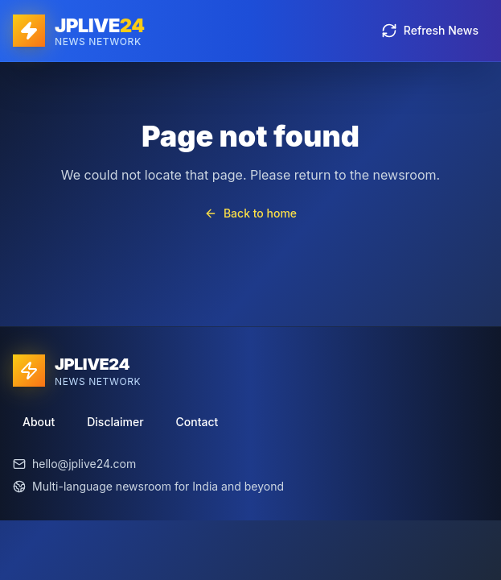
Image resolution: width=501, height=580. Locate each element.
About (39, 422)
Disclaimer (115, 422)
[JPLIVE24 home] (79, 30)
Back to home (250, 213)
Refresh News (429, 31)
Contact (197, 422)
